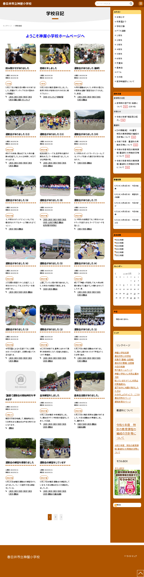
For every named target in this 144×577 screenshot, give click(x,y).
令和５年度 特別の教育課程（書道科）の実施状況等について (128, 164)
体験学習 (60, 96)
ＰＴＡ (119, 72)
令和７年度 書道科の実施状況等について (128, 143)
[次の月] (139, 273)
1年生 (11, 96)
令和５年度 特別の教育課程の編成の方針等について (126, 431)
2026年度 (120, 240)
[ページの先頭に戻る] (140, 573)
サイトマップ (131, 556)
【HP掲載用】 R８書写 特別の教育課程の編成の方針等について (128, 133)
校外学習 (46, 225)
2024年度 (120, 246)
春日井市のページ (123, 397)
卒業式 (55, 222)
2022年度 (120, 252)
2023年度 (120, 249)
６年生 (119, 58)
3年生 (20, 96)
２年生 (119, 40)
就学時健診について (125, 81)
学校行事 (121, 26)
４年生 (119, 49)
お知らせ (121, 17)
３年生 (119, 44)
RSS (119, 504)
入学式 (50, 222)
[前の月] (115, 273)
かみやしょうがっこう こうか (127, 394)
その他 (120, 76)
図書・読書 (17, 99)
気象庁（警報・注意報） (124, 359)
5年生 (30, 96)
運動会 (84, 99)
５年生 (119, 53)
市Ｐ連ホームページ (123, 369)
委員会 (120, 67)
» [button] (61, 516)
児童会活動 (81, 427)
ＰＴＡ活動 (121, 30)
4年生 (25, 96)
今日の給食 (120, 366)
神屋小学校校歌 (122, 352)
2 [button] (55, 516)
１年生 (119, 35)
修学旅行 (53, 225)
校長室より (121, 21)
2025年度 (120, 243)
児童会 (120, 63)
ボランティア (25, 99)
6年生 (11, 99)
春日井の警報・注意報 (124, 362)
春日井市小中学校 (123, 355)
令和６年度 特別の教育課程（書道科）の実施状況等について (128, 152)
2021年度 (120, 255)
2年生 (15, 96)
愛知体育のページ (123, 401)
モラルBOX (119, 468)
